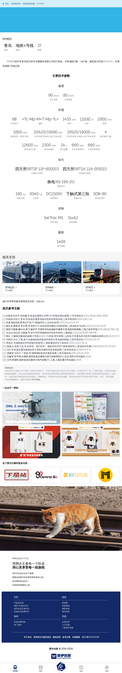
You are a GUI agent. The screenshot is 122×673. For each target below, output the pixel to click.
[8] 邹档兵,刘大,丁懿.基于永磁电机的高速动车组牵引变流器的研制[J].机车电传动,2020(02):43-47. (51, 339)
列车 (16, 597)
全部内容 (66, 622)
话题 (106, 668)
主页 (5, 4)
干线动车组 (19, 603)
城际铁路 (66, 609)
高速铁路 (66, 606)
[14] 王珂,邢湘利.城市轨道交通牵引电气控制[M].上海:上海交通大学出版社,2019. (42, 360)
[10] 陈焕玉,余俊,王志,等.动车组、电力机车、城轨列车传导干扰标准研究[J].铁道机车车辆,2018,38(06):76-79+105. (59, 346)
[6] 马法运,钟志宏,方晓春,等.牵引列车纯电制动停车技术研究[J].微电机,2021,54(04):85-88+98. (49, 332)
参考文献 (66, 637)
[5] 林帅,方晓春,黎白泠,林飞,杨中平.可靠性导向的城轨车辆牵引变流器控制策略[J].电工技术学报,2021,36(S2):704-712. (60, 329)
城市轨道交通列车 (21, 609)
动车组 (15, 668)
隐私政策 (57, 637)
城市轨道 (66, 611)
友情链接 (76, 637)
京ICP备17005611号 (90, 637)
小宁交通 (66, 625)
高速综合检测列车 (21, 611)
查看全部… (40, 301)
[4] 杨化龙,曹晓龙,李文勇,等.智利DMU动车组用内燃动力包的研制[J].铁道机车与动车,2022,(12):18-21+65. (54, 326)
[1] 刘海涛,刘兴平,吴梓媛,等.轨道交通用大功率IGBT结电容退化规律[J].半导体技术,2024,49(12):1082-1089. (55, 315)
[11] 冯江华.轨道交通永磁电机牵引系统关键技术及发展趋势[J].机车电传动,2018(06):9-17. (46, 349)
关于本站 (36, 380)
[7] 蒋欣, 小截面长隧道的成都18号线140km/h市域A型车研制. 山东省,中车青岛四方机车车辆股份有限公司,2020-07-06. (62, 336)
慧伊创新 (53, 648)
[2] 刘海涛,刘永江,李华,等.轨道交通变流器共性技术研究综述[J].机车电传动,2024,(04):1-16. (47, 319)
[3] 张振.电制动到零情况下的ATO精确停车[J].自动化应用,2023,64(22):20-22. (40, 322)
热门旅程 (18, 625)
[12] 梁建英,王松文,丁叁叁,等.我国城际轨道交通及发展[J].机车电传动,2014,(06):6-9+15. (46, 353)
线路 (40, 668)
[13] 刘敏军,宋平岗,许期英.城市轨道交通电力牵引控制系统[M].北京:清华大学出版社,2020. (47, 356)
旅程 (81, 668)
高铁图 (65, 603)
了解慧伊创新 (68, 628)
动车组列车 (15, 4)
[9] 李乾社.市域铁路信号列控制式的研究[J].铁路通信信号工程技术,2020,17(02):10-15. (45, 343)
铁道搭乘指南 (20, 622)
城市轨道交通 (28, 4)
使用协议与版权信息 (42, 637)
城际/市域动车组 (21, 606)
